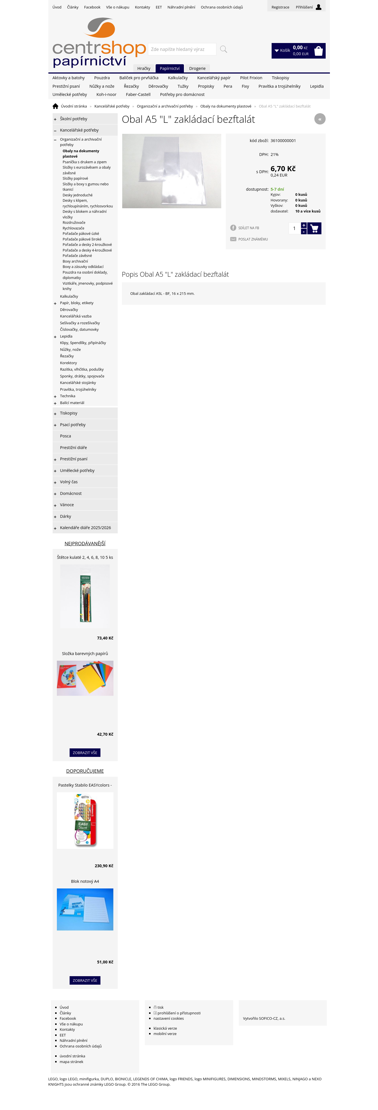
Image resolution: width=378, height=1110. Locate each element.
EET (159, 7)
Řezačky (131, 86)
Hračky (144, 68)
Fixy (245, 86)
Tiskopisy (280, 77)
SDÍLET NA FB (249, 228)
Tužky (183, 86)
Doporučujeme (85, 771)
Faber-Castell (138, 94)
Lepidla (317, 86)
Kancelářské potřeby (112, 106)
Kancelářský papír (214, 77)
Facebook (92, 7)
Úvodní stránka (74, 106)
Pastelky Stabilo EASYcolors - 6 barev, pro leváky (85, 785)
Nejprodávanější (85, 543)
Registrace (280, 7)
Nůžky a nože (101, 86)
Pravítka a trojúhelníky (279, 86)
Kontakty (142, 7)
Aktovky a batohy (69, 77)
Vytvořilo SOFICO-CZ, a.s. (264, 1018)
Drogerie (197, 68)
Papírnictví (170, 68)
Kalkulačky (178, 77)
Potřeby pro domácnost (182, 94)
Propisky (206, 86)
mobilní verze (165, 1033)
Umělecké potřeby (70, 94)
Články (72, 7)
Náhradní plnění (181, 7)
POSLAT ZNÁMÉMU (253, 239)
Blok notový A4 (85, 881)
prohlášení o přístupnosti (179, 1012)
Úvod (57, 7)
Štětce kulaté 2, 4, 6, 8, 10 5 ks (85, 557)
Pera (228, 86)
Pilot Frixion (251, 77)
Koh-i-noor (106, 94)
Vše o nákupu (117, 7)
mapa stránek (71, 1061)
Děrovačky (158, 86)
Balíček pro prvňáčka (138, 77)
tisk (161, 1007)
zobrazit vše (85, 752)
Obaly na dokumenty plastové (225, 106)
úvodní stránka (72, 1056)
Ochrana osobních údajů (222, 7)
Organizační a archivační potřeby (165, 106)
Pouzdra (102, 77)
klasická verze (165, 1028)
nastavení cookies (169, 1018)
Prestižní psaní (66, 86)
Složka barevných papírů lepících (85, 654)
